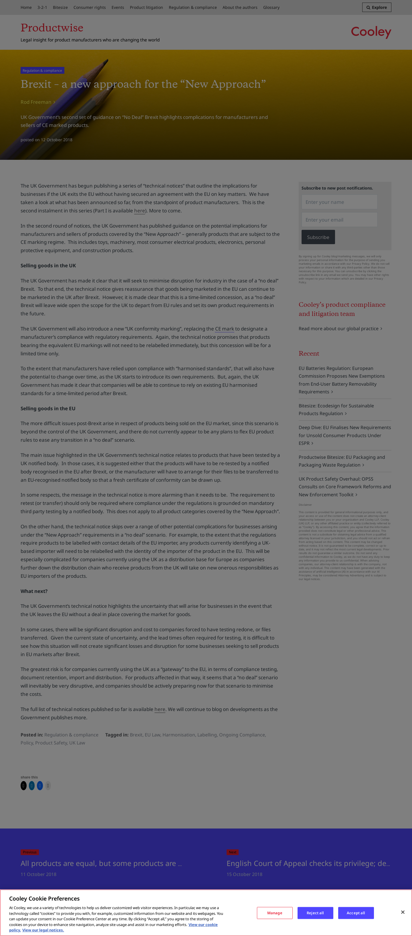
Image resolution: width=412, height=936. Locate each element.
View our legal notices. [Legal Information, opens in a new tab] (43, 930)
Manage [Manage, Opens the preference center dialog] (274, 912)
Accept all (356, 912)
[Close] (403, 912)
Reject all (315, 912)
